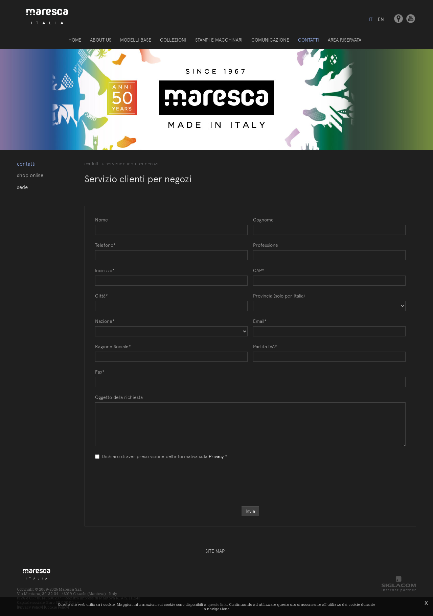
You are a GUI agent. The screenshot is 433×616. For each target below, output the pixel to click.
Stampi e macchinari (219, 40)
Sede (22, 187)
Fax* (100, 372)
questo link (217, 604)
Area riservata (344, 40)
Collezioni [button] (173, 40)
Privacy (216, 456)
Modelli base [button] (135, 40)
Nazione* (105, 321)
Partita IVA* (265, 346)
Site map (215, 551)
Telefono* (105, 245)
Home (74, 40)
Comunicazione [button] (270, 40)
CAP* (258, 270)
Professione (265, 245)
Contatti (26, 164)
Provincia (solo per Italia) (279, 296)
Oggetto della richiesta (119, 397)
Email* (260, 321)
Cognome (263, 219)
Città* (101, 296)
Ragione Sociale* (113, 346)
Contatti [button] (308, 40)
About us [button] (100, 40)
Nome (101, 219)
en (381, 19)
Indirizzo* (105, 270)
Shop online (30, 175)
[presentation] (250, 476)
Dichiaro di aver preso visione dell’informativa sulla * (161, 456)
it (370, 19)
